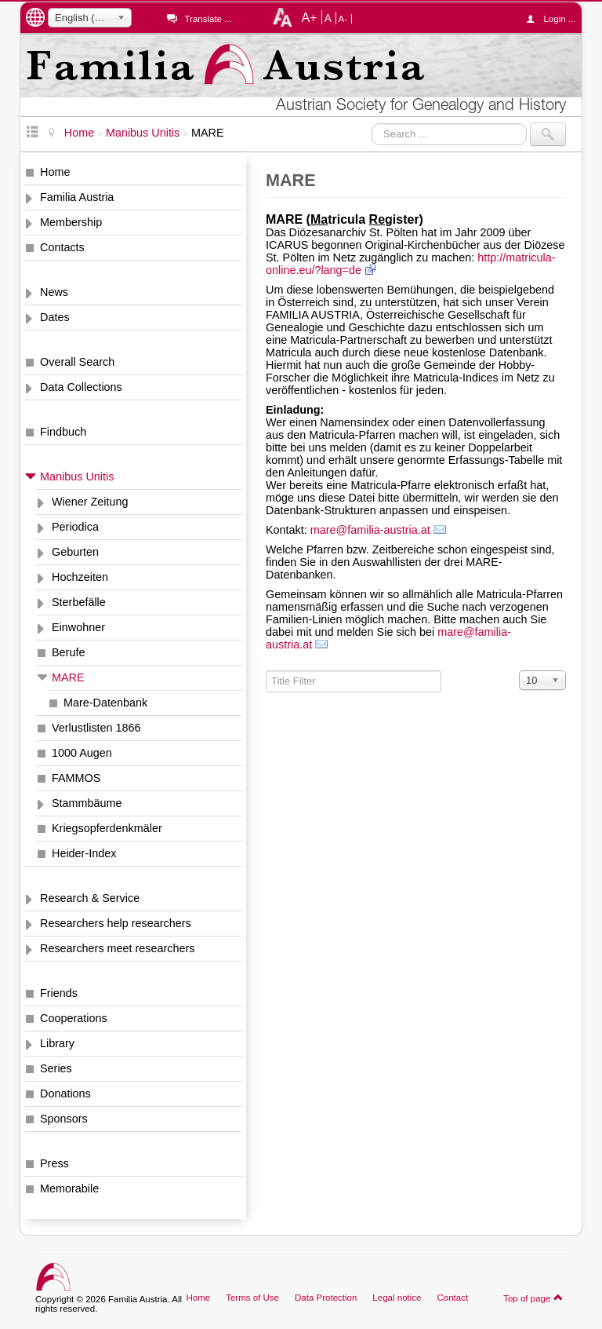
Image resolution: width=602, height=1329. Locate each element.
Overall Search (77, 362)
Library (57, 1043)
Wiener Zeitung (90, 501)
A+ (309, 17)
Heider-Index (84, 853)
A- (343, 19)
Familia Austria (77, 197)
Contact (452, 1297)
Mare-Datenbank (105, 702)
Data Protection (326, 1297)
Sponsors (64, 1118)
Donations (65, 1093)
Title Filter (266, 670)
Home (55, 172)
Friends (59, 993)
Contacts (62, 247)
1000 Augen (82, 753)
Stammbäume (87, 803)
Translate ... (207, 19)
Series (56, 1068)
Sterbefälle (79, 602)
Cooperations (73, 1018)
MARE (68, 677)
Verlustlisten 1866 (96, 727)
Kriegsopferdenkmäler (107, 828)
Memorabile (69, 1188)
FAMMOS (76, 778)
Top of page (533, 1297)
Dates (55, 317)
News (54, 292)
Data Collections (81, 387)
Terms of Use (252, 1297)
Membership (71, 222)
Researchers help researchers (115, 923)
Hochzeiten (80, 577)
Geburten (75, 552)
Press (54, 1163)
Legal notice (396, 1297)
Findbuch (63, 431)
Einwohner (78, 627)
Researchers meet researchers (117, 948)
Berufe (68, 652)
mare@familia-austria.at (370, 530)
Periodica (75, 526)
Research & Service (90, 898)
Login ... (554, 19)
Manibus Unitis (77, 476)
